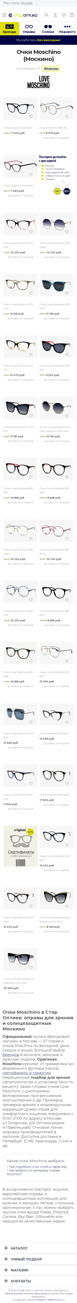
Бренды (9, 32)
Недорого (67, 32)
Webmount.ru (55, 1299)
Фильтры (51, 68)
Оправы (29, 32)
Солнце (48, 32)
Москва (26, 3)
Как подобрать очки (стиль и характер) (38, 1167)
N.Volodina (40, 1299)
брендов (10, 1055)
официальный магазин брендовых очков (31, 1293)
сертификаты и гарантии (26, 1073)
